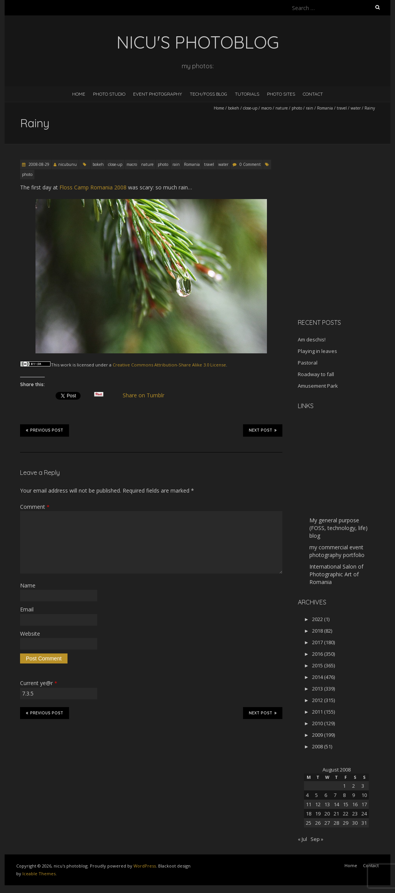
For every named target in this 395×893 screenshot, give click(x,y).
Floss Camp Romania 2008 (93, 187)
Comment (34, 506)
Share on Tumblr (147, 395)
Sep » (317, 839)
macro (266, 108)
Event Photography (157, 94)
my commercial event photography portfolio (337, 551)
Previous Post (44, 430)
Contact (313, 94)
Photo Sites (281, 94)
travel (342, 108)
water (356, 108)
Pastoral (307, 362)
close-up (250, 108)
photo (297, 108)
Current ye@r (38, 683)
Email (27, 609)
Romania (325, 108)
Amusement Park (318, 385)
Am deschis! (312, 339)
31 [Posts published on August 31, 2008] (364, 822)
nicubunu (67, 164)
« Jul (302, 839)
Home (78, 94)
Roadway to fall (316, 374)
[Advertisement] (346, 258)
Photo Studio (109, 94)
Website (30, 633)
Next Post (263, 430)
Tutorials (247, 94)
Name (27, 585)
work (66, 365)
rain (309, 108)
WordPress (144, 866)
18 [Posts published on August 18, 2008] (308, 813)
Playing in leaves (317, 351)
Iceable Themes (39, 873)
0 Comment (250, 164)
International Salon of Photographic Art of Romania (336, 574)
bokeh (233, 108)
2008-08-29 (38, 164)
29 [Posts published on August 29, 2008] (345, 822)
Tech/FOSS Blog (208, 94)
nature (281, 108)
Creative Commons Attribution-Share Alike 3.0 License (169, 365)
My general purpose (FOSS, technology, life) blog (338, 528)
